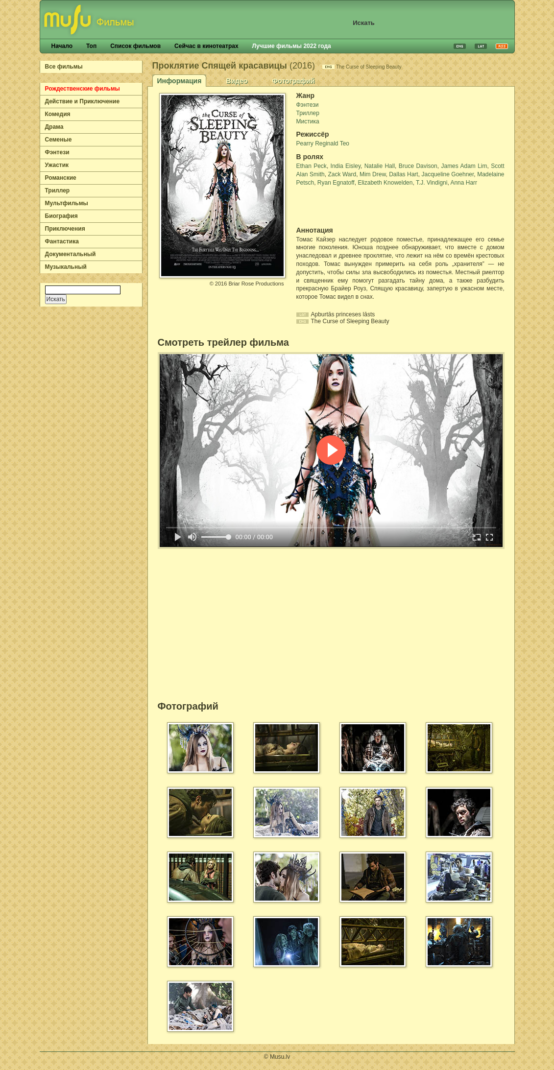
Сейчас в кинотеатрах (206, 46)
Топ (91, 46)
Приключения (65, 228)
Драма (54, 126)
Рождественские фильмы (82, 88)
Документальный (70, 254)
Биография (61, 216)
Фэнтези (57, 152)
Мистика (307, 121)
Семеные (58, 139)
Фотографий (293, 81)
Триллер (57, 190)
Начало (61, 46)
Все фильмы (64, 66)
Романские (60, 177)
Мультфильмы (66, 203)
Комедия (58, 114)
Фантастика (62, 241)
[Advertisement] (353, 206)
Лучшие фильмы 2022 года (291, 46)
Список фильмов (135, 46)
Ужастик (57, 165)
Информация (179, 81)
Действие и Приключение (82, 101)
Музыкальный (66, 266)
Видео (236, 81)
